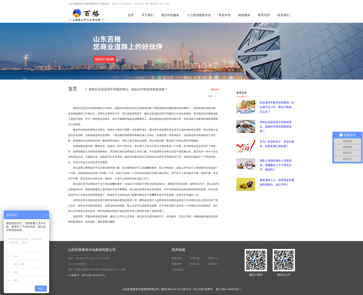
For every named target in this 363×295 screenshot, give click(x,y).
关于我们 (147, 15)
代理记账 (195, 258)
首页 (131, 15)
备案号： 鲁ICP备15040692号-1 (223, 289)
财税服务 (244, 15)
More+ (215, 89)
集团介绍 (177, 258)
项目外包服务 (170, 15)
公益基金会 (178, 269)
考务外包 (225, 15)
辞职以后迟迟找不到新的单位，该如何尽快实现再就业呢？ (128, 89)
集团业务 (177, 263)
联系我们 (284, 15)
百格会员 (195, 263)
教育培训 (264, 15)
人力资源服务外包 (199, 15)
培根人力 (213, 258)
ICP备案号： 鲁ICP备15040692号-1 (86, 275)
